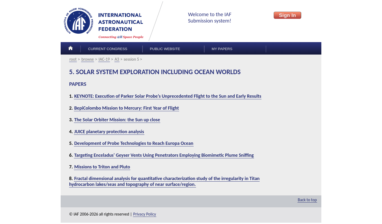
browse (87, 59)
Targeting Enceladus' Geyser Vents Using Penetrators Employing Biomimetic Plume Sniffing (164, 155)
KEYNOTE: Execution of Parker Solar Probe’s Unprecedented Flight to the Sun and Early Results (167, 96)
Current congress (107, 49)
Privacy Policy (144, 214)
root (73, 59)
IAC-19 (104, 59)
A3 (117, 59)
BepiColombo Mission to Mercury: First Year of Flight (126, 108)
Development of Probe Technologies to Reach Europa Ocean (133, 143)
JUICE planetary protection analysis (109, 132)
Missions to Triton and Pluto (102, 167)
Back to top (307, 199)
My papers (222, 49)
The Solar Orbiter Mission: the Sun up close (117, 120)
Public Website (165, 49)
